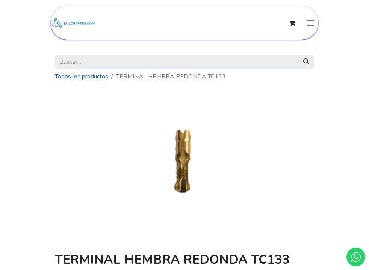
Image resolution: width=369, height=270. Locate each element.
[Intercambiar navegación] (310, 23)
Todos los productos (81, 76)
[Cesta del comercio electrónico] (291, 22)
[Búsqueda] (306, 62)
